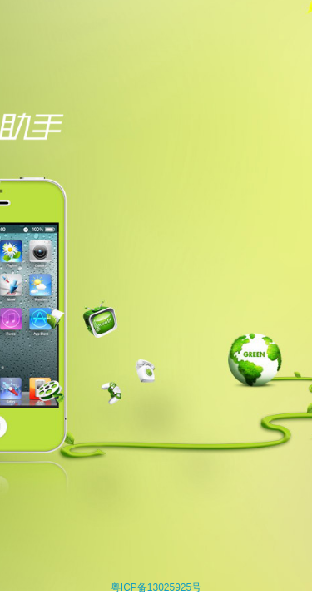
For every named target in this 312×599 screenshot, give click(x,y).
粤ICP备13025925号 (156, 587)
